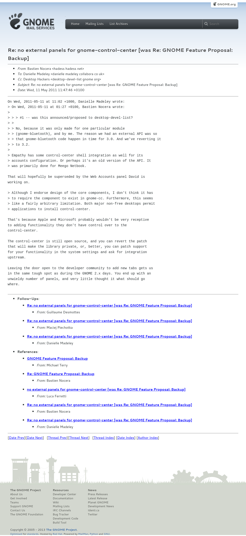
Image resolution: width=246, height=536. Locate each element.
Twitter (92, 514)
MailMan (83, 534)
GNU (107, 534)
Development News (101, 506)
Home (75, 24)
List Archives (119, 24)
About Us (16, 494)
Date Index (125, 437)
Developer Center (64, 494)
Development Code (65, 518)
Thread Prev (57, 437)
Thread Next (78, 437)
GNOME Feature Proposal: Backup (57, 358)
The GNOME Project (25, 490)
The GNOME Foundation (26, 514)
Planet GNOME (98, 502)
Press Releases (98, 494)
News (92, 490)
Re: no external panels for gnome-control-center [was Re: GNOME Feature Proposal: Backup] (109, 305)
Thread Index (104, 437)
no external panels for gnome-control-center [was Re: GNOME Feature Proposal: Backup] (106, 389)
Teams (14, 502)
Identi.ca (93, 510)
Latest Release (97, 498)
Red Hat (57, 534)
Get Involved (18, 498)
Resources (61, 490)
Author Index (148, 437)
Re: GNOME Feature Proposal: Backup (60, 373)
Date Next (35, 437)
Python (94, 534)
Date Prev (16, 437)
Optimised (16, 534)
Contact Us (17, 510)
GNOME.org (226, 4)
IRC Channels (62, 510)
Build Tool (59, 522)
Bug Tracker (61, 514)
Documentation (63, 498)
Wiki (56, 502)
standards (32, 534)
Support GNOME (21, 506)
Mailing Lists (94, 24)
